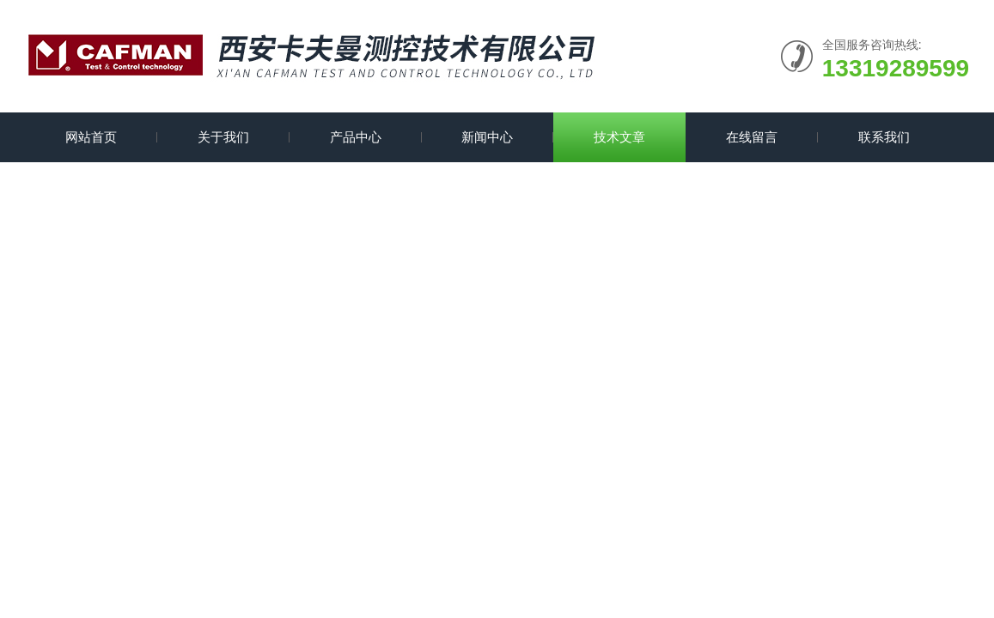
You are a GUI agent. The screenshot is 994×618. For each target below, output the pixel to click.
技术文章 (619, 137)
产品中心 (355, 137)
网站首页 (91, 137)
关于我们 (223, 137)
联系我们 (884, 137)
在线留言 (752, 137)
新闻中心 (487, 137)
